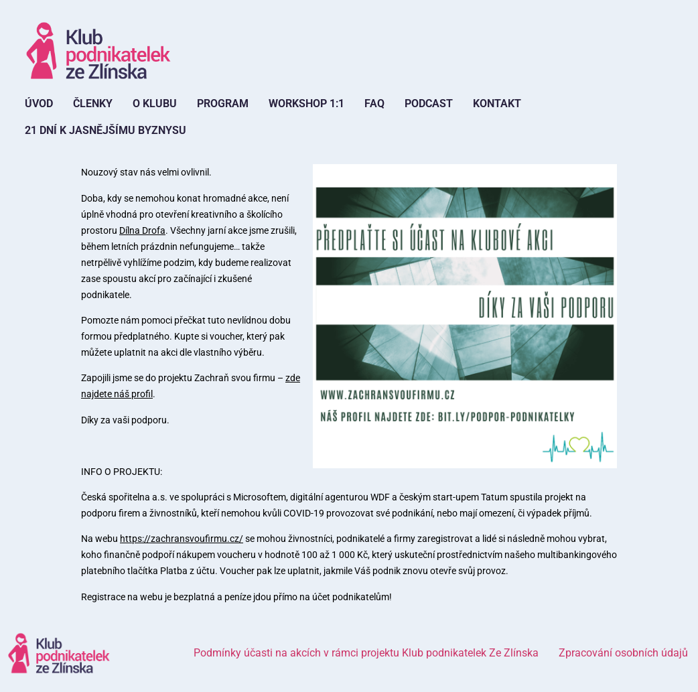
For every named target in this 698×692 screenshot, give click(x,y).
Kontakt (497, 103)
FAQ (374, 103)
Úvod (39, 103)
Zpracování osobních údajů (623, 652)
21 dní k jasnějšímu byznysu (105, 130)
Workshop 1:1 (306, 103)
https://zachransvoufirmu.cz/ (181, 538)
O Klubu (155, 103)
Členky (93, 103)
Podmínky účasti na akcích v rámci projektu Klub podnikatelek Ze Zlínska (366, 652)
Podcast (429, 103)
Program (223, 103)
